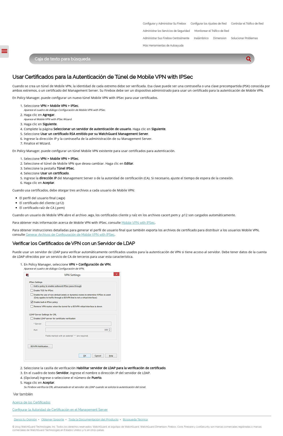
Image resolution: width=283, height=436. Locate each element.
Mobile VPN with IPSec (138, 222)
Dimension (219, 38)
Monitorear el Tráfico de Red (211, 31)
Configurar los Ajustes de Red (208, 23)
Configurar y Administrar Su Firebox (164, 23)
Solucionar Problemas (244, 38)
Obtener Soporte (52, 419)
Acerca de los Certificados (31, 402)
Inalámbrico (201, 38)
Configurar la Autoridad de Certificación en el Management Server (60, 409)
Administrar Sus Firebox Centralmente (166, 38)
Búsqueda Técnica (135, 419)
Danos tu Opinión (25, 419)
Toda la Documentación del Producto (94, 419)
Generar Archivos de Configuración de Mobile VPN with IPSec (70, 234)
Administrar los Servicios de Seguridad (166, 31)
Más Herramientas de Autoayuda (163, 45)
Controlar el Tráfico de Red (247, 23)
